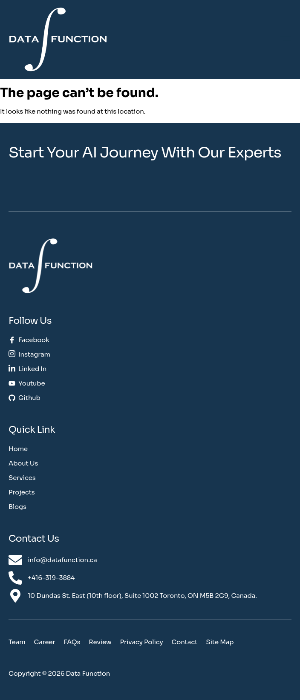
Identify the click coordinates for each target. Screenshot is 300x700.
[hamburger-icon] (285, 39)
